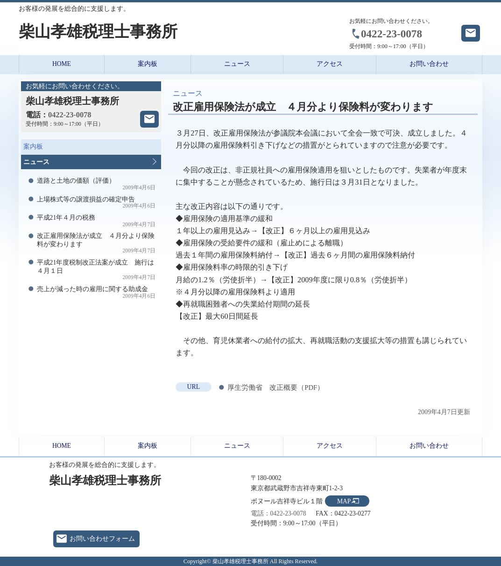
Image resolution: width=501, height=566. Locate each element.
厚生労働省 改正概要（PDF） (275, 387)
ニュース (237, 63)
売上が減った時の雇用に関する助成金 (96, 292)
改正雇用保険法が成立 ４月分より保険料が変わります (96, 243)
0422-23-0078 (391, 34)
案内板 (147, 63)
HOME (61, 63)
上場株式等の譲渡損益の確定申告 (96, 202)
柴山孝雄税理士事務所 (98, 31)
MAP (344, 501)
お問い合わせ (429, 63)
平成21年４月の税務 (96, 221)
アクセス (330, 63)
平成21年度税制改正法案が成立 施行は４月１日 (96, 269)
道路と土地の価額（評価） (96, 184)
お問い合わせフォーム (102, 538)
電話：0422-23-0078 (278, 513)
